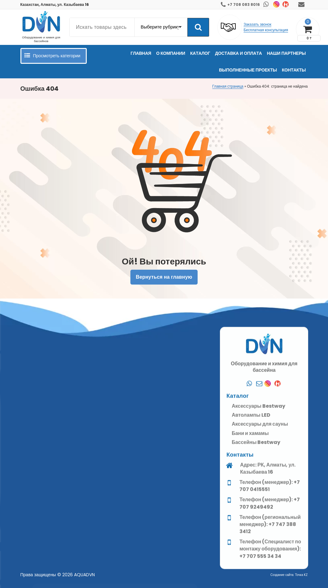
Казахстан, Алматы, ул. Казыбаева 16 (54, 4)
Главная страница (227, 86)
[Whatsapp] (249, 567)
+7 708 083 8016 (243, 4)
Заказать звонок (257, 24)
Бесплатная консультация (265, 30)
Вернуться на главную (164, 277)
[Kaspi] (279, 567)
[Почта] (259, 567)
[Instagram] (269, 567)
